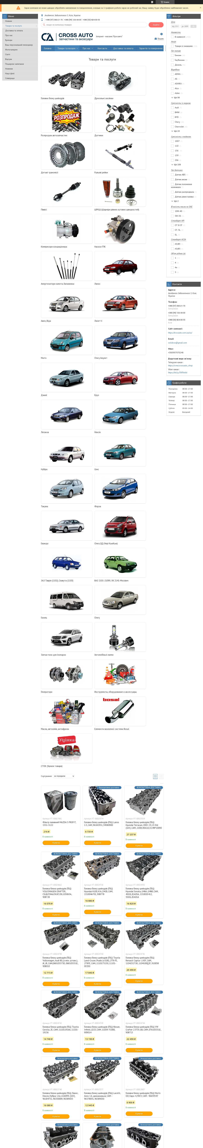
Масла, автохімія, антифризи (97, 510)
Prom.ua (115, 1140)
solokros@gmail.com (177, 342)
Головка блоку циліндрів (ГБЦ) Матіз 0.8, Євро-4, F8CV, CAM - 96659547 (143, 879)
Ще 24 (177, 131)
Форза (127, 361)
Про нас (9, 35)
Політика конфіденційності (117, 1145)
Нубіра (127, 324)
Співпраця (9, 78)
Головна (47, 48)
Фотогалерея (11, 49)
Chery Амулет (47, 287)
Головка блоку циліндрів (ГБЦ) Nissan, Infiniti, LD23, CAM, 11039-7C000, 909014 (102, 814)
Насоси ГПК (46, 213)
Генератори (129, 472)
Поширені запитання (14, 64)
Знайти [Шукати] (156, 25)
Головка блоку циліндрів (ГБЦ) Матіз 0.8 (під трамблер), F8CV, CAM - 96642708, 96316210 (60, 947)
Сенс (43, 361)
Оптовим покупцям (13, 1131)
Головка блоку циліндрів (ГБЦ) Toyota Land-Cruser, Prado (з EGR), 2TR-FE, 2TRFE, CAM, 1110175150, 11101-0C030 (102, 746)
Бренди (8, 40)
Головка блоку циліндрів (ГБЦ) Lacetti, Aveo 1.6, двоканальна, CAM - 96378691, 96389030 (102, 880)
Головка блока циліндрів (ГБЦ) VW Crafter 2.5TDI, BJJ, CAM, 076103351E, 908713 (143, 814)
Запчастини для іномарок (53, 472)
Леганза (45, 324)
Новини (8, 21)
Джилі (85, 287)
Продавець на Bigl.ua (101, 1142)
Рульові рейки (130, 135)
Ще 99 (177, 97)
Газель (86, 435)
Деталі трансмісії (91, 135)
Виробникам (59, 1131)
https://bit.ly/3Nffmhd (177, 372)
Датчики (45, 135)
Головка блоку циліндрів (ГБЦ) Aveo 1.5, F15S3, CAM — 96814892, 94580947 (143, 947)
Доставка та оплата (14, 30)
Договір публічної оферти (164, 1131)
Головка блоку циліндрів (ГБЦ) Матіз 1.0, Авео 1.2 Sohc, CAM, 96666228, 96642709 (101, 947)
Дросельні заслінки (92, 98)
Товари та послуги (13, 25)
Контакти (102, 48)
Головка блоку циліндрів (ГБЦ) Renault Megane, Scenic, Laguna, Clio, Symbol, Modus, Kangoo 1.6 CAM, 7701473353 (60, 1083)
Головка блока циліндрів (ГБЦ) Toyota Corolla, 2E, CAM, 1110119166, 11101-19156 (61, 814)
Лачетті (86, 250)
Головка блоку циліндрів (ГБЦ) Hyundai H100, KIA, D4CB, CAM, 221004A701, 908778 (98, 676)
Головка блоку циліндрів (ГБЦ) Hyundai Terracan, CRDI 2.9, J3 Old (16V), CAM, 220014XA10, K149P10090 (144, 609)
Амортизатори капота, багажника (99, 213)
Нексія (86, 324)
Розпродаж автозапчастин (137, 98)
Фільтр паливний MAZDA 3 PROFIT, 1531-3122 (59, 608)
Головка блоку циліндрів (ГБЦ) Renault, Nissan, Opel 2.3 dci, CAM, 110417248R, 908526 (100, 1013)
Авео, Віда (46, 250)
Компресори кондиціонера (137, 172)
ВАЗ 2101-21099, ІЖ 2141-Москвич (58, 435)
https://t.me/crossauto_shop (180, 365)
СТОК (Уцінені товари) (51, 550)
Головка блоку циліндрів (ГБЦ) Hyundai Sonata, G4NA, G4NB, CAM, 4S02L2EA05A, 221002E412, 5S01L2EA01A (142, 677)
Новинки (9, 68)
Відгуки (8, 59)
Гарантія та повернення (150, 48)
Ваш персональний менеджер (19, 45)
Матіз (127, 250)
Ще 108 (177, 164)
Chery (126, 435)
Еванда (44, 398)
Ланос (127, 213)
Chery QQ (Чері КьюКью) (94, 398)
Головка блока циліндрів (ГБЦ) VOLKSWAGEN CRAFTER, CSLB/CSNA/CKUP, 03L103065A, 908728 (57, 677)
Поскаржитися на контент (94, 1145)
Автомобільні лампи (92, 472)
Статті (7, 54)
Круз (126, 287)
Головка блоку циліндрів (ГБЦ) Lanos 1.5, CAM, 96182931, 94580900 (101, 608)
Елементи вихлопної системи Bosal (141, 510)
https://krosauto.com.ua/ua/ (180, 332)
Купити (56, 627)
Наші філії (9, 73)
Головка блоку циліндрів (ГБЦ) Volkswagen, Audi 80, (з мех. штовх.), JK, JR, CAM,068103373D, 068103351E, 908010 (60, 746)
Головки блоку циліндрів (52, 98)
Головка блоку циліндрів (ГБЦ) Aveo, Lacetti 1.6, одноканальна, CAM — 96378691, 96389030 (60, 1013)
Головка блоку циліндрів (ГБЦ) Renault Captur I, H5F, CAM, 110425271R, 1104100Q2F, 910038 (142, 745)
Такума (86, 361)
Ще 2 (176, 201)
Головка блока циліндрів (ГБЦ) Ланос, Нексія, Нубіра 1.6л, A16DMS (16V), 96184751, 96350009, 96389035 (60, 880)
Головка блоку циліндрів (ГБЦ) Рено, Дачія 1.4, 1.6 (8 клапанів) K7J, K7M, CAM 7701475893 (143, 1082)
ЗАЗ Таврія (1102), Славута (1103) (140, 398)
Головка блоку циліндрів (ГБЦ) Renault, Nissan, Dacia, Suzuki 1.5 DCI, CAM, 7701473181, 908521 (102, 1082)
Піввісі (44, 172)
